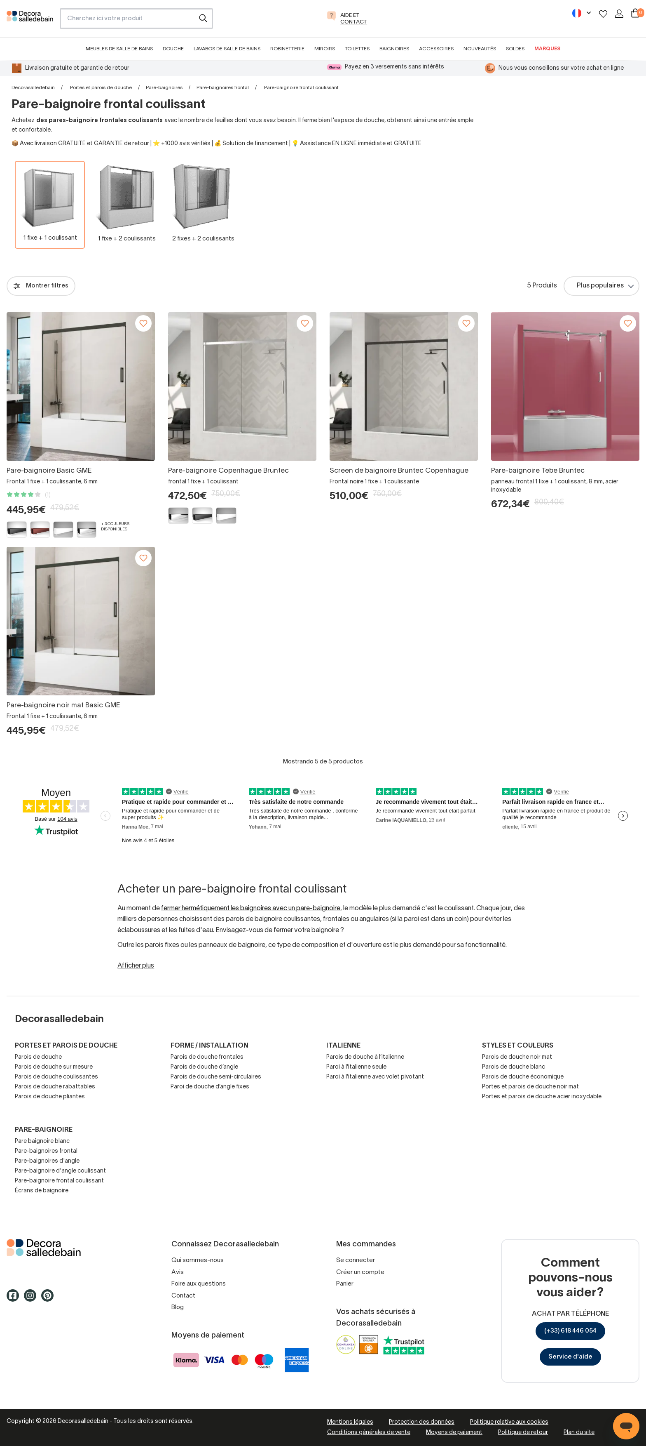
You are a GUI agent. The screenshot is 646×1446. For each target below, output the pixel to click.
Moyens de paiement (454, 1432)
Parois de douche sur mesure (54, 1067)
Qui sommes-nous (197, 1260)
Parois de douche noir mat (517, 1057)
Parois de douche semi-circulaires (216, 1077)
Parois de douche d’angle (204, 1067)
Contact (183, 1296)
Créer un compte (360, 1272)
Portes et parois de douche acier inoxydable (542, 1097)
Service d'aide (570, 1357)
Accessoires (436, 49)
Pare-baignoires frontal (223, 87)
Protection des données (421, 1422)
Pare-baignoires (164, 87)
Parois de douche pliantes (50, 1097)
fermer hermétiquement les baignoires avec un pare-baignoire (250, 908)
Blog (177, 1307)
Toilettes (357, 49)
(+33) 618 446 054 (570, 1331)
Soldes (515, 49)
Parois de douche (38, 1057)
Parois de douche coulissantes (56, 1077)
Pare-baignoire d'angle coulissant (60, 1171)
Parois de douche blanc (513, 1067)
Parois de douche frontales (207, 1057)
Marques (547, 49)
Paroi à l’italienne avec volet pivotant (375, 1077)
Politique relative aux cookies (509, 1422)
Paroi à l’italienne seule (356, 1067)
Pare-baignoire (44, 1130)
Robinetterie (287, 49)
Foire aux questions (198, 1284)
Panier (344, 1284)
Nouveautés (479, 49)
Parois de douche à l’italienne (365, 1057)
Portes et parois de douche (101, 87)
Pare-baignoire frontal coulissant (59, 1181)
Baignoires (394, 49)
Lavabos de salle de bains (227, 49)
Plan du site (579, 1432)
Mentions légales (350, 1422)
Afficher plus (135, 966)
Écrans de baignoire (41, 1191)
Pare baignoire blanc (42, 1141)
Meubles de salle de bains (119, 49)
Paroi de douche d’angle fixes (210, 1087)
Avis (177, 1272)
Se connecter (355, 1260)
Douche (173, 49)
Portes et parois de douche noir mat (530, 1087)
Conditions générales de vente (368, 1432)
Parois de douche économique (523, 1077)
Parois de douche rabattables (55, 1087)
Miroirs (324, 49)
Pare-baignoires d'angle (47, 1161)
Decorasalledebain (33, 87)
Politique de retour (523, 1432)
